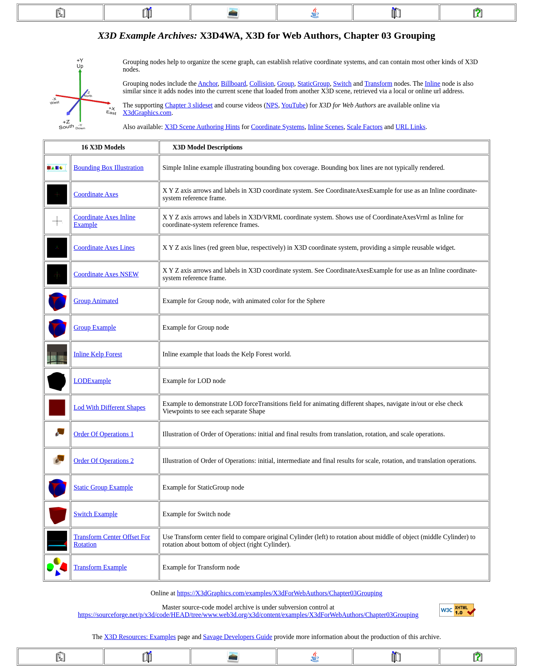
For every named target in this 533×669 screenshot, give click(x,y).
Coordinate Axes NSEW (106, 274)
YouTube (293, 105)
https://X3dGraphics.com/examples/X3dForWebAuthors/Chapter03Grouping (279, 593)
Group (285, 83)
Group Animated (96, 300)
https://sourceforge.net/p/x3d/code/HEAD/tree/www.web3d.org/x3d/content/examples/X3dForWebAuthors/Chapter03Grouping (248, 614)
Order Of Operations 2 (104, 460)
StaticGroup (314, 83)
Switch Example (95, 513)
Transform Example (100, 567)
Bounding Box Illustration (109, 167)
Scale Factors (365, 126)
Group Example (95, 327)
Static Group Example (103, 487)
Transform (378, 83)
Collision (261, 83)
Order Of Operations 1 (104, 434)
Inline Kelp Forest (98, 354)
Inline (432, 83)
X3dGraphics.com (147, 112)
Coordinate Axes (96, 194)
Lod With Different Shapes (110, 407)
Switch (342, 83)
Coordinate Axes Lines (104, 247)
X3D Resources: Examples (140, 636)
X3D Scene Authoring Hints (202, 126)
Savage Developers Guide (237, 636)
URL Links (411, 126)
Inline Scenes (326, 126)
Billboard (233, 83)
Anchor (207, 83)
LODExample (92, 380)
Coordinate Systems (277, 126)
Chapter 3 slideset (189, 105)
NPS (272, 105)
